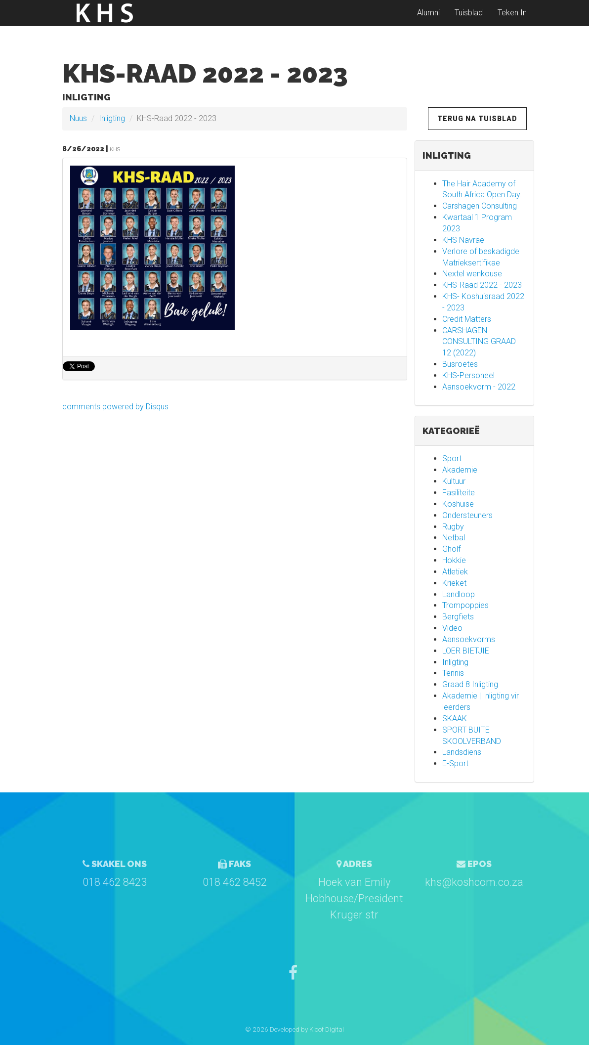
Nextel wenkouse (472, 273)
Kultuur (453, 481)
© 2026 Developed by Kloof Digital (294, 1029)
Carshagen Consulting (479, 206)
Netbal (453, 537)
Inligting (112, 118)
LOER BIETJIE (465, 650)
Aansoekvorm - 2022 (478, 387)
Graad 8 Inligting (470, 684)
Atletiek (455, 571)
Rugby (453, 526)
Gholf (451, 549)
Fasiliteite (458, 492)
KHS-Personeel (468, 375)
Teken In (512, 19)
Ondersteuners (467, 515)
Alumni (428, 19)
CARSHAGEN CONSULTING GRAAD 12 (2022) (479, 342)
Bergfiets (458, 616)
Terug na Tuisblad (477, 119)
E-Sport (455, 763)
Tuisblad (469, 19)
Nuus (78, 118)
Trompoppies (465, 605)
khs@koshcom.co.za (474, 882)
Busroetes (460, 364)
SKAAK (454, 718)
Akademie (459, 470)
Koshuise (458, 504)
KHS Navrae (463, 240)
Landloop (458, 594)
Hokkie (454, 560)
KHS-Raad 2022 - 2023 (482, 285)
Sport (452, 458)
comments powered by (115, 406)
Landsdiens (461, 752)
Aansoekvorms (468, 639)
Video (452, 628)
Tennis (453, 673)
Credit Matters (466, 319)
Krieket (454, 583)
